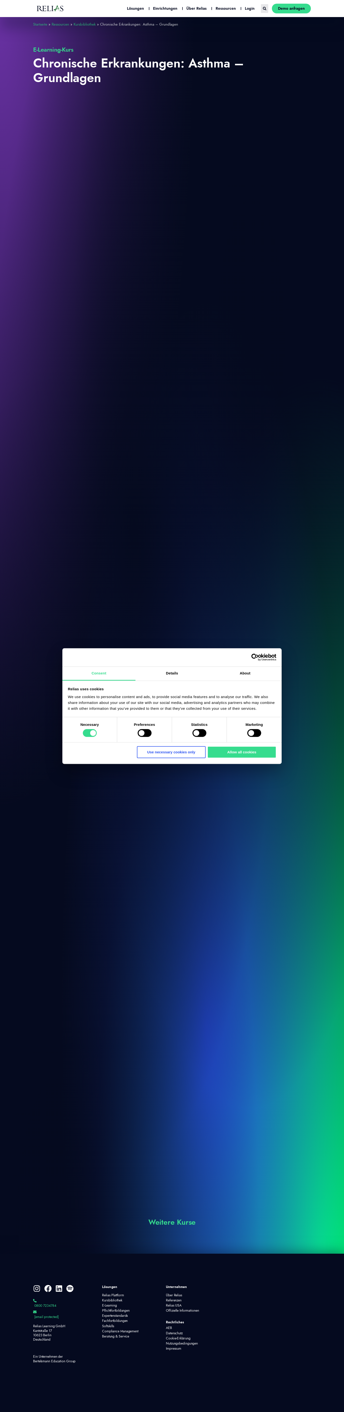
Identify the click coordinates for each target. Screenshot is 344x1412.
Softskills (108, 1326)
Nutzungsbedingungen (182, 1343)
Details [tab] (172, 673)
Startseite (40, 24)
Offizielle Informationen (182, 1310)
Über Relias (174, 1295)
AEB (169, 1328)
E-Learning (109, 1305)
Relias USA (174, 1305)
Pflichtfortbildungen (116, 1310)
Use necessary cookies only (171, 752)
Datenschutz (174, 1333)
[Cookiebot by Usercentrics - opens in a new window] (255, 657)
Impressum (173, 1348)
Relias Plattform (113, 1295)
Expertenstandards (115, 1315)
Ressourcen (60, 24)
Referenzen (174, 1300)
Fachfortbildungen (115, 1321)
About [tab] (245, 673)
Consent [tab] (99, 673)
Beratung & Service (115, 1336)
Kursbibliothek (85, 24)
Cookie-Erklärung (178, 1338)
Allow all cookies (241, 752)
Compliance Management (120, 1331)
